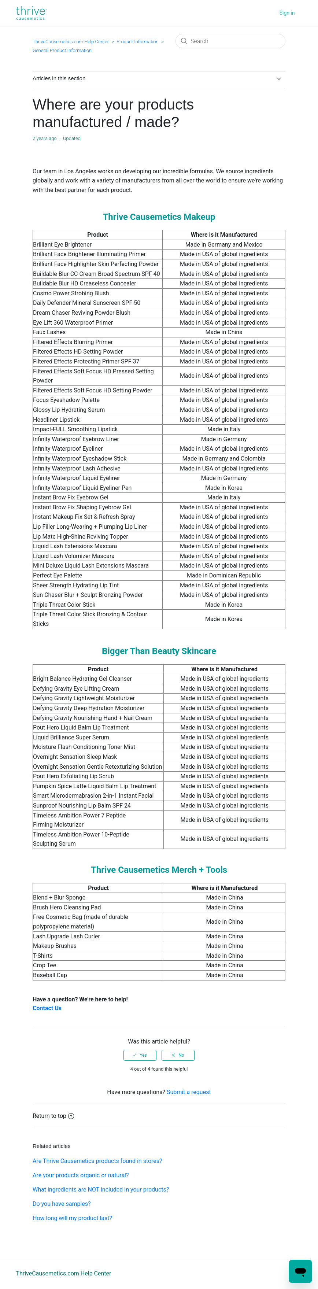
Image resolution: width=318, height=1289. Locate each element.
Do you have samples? (62, 1203)
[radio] (139, 1055)
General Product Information (62, 50)
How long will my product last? (72, 1218)
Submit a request (189, 1092)
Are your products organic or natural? (81, 1175)
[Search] (230, 41)
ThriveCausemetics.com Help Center (71, 41)
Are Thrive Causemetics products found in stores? (97, 1160)
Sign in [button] (287, 13)
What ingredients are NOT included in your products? (101, 1189)
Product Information (138, 41)
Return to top (53, 1115)
